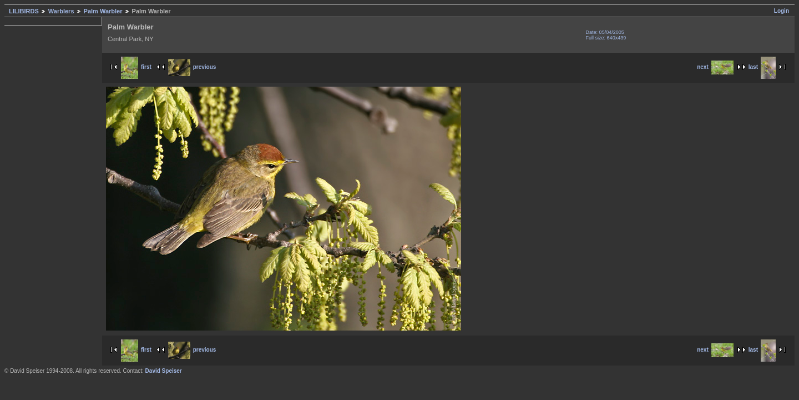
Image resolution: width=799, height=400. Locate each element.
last (762, 67)
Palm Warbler (103, 11)
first (136, 67)
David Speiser (163, 371)
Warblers (61, 11)
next (715, 67)
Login (781, 11)
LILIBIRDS (24, 11)
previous (192, 67)
